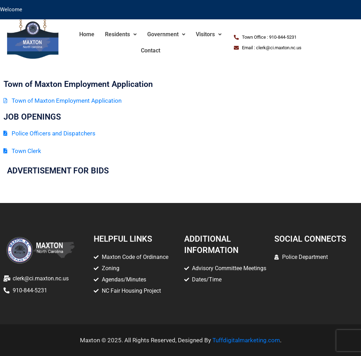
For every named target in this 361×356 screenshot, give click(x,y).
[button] (121, 34)
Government (166, 34)
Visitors (209, 34)
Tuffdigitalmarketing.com (246, 340)
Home (86, 34)
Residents (121, 34)
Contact (150, 50)
